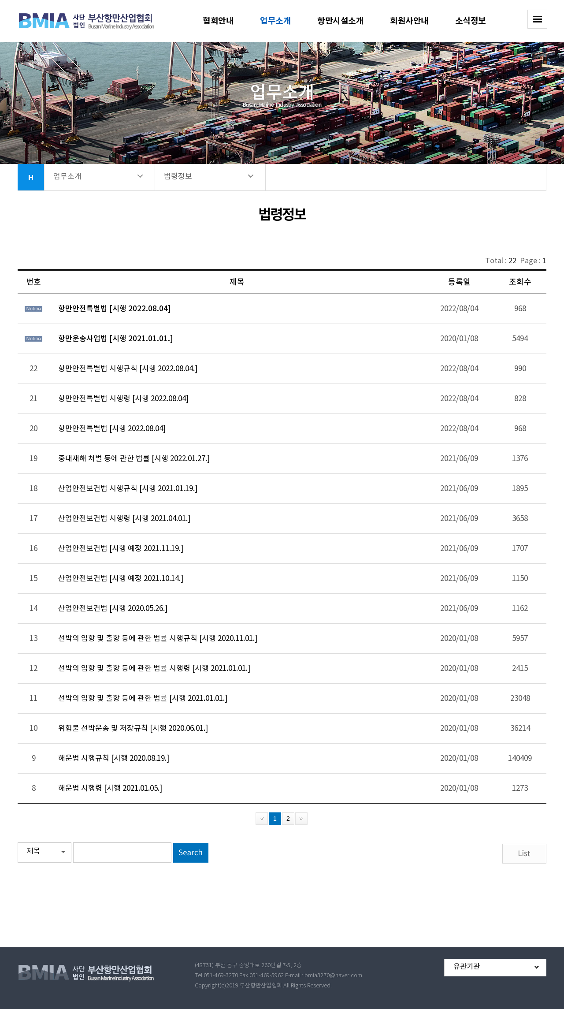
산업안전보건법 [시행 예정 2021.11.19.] (120, 548)
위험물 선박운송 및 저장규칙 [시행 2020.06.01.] (133, 728)
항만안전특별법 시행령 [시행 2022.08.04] (123, 399)
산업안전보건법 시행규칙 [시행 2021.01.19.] (127, 488)
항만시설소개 (340, 21)
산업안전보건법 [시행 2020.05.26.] (112, 608)
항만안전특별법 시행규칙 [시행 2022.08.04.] (127, 369)
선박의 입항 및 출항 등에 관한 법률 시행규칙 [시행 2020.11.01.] (157, 638)
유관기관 (466, 967)
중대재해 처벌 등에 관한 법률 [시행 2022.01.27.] (134, 458)
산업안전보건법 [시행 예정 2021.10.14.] (120, 578)
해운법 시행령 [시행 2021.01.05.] (110, 788)
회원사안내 (409, 21)
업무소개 (275, 21)
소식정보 (470, 21)
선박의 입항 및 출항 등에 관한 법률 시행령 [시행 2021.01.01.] (154, 668)
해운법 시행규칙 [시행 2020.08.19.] (113, 758)
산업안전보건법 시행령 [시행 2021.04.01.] (124, 518)
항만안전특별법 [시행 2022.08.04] (114, 309)
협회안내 (218, 21)
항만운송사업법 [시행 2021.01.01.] (115, 339)
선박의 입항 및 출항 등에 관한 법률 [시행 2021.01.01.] (142, 698)
